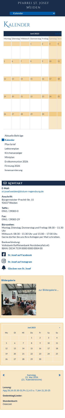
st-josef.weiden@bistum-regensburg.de (23, 191)
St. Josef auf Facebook (20, 255)
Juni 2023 (32, 327)
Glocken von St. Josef (19, 268)
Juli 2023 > (60, 33)
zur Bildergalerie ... (49, 289)
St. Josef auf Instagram (20, 261)
